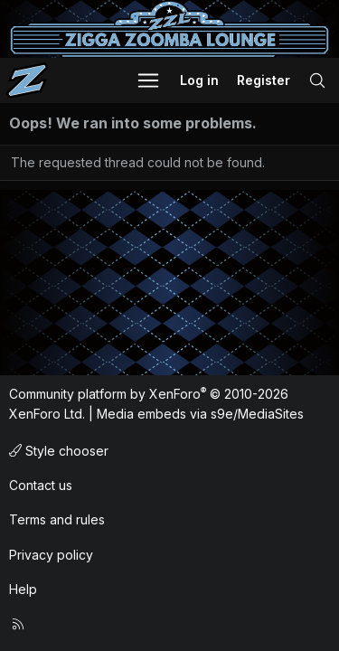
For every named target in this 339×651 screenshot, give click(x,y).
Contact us (40, 485)
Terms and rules (57, 519)
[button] (148, 80)
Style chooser (58, 450)
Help (23, 589)
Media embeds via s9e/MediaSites (200, 413)
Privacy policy (51, 554)
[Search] (317, 80)
